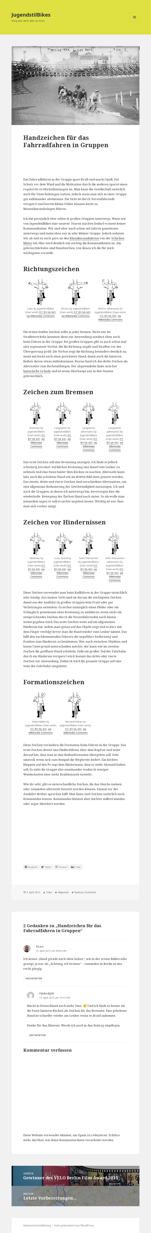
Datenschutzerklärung (37, 1225)
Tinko (49, 892)
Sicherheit (90, 892)
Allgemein (63, 892)
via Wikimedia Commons (41, 316)
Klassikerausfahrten (84, 238)
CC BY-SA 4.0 (47, 312)
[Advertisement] (75, 166)
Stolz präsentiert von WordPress (74, 1225)
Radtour (78, 892)
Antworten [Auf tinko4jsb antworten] (37, 1035)
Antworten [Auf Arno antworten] (34, 978)
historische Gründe (37, 371)
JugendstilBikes (31, 14)
